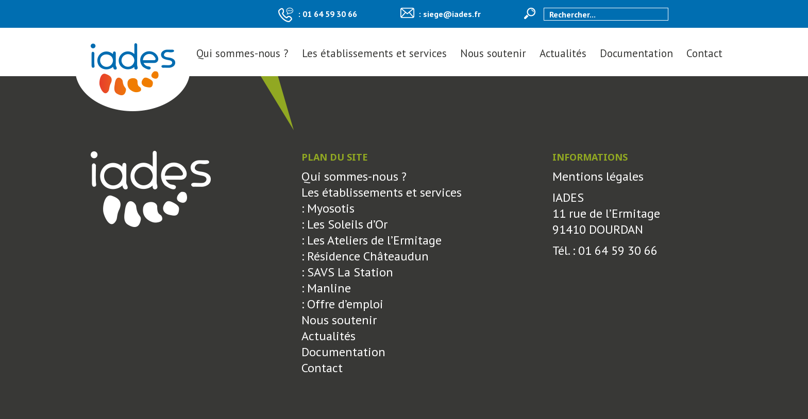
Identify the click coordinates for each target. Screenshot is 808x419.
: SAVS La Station (347, 272)
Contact (704, 53)
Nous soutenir (493, 53)
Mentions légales (598, 176)
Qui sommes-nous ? (242, 53)
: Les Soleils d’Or (344, 224)
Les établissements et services (374, 53)
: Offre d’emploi (342, 304)
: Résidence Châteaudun (365, 256)
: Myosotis (328, 208)
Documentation (636, 53)
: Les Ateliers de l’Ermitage (371, 240)
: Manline (326, 288)
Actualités (563, 53)
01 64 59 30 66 (329, 14)
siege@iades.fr (452, 14)
